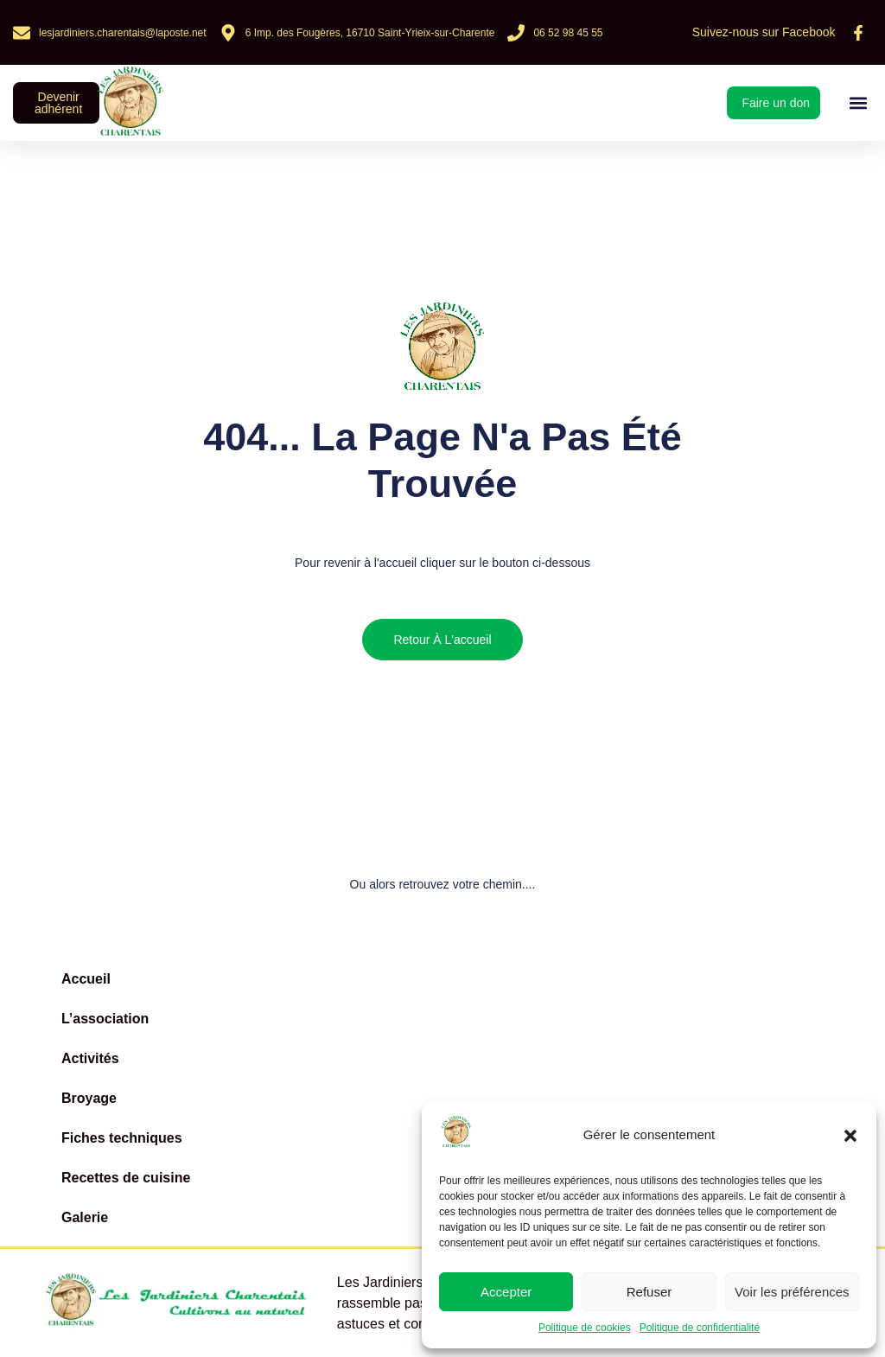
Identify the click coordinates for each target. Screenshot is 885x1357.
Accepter (506, 1291)
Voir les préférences (792, 1291)
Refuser (649, 1291)
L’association (105, 1018)
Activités (90, 1058)
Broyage (89, 1098)
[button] (850, 1135)
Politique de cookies (584, 1328)
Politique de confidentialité (700, 1328)
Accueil (86, 979)
